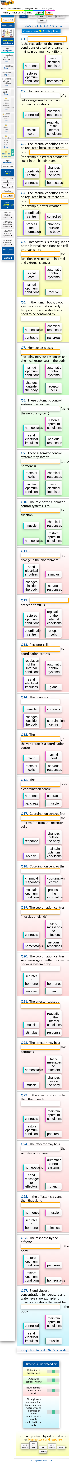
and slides (8, 42)
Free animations (15, 8)
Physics (50, 8)
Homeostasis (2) (6, 73)
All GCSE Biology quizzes (7, 215)
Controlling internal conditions (6, 82)
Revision (5, 13)
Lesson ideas (7, 179)
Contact (8, 258)
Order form (8, 251)
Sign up (39, 13)
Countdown (7, 187)
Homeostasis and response (6, 58)
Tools (29, 13)
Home (3, 8)
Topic (7, 49)
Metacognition (7, 183)
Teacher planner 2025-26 (7, 191)
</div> (41, 738)
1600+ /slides (9, 204)
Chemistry (39, 8)
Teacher (7, 172)
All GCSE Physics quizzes (7, 233)
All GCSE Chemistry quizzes (7, 224)
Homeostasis (6, 67)
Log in (49, 13)
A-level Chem (18, 13)
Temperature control (6, 92)
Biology (29, 8)
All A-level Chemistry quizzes (7, 242)
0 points (13, 152)
